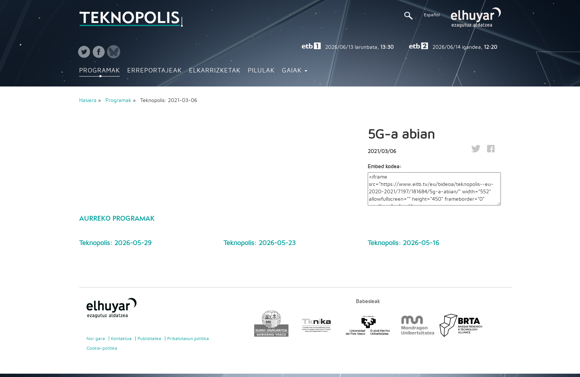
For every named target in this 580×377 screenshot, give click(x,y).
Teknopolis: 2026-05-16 (403, 243)
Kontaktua (121, 338)
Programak (99, 71)
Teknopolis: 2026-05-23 (259, 243)
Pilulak (261, 71)
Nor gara (96, 338)
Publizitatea (149, 338)
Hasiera (88, 100)
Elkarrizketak (214, 71)
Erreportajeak (154, 71)
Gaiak (294, 71)
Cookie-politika (102, 348)
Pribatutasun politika (188, 338)
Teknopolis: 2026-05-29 (115, 243)
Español (432, 15)
